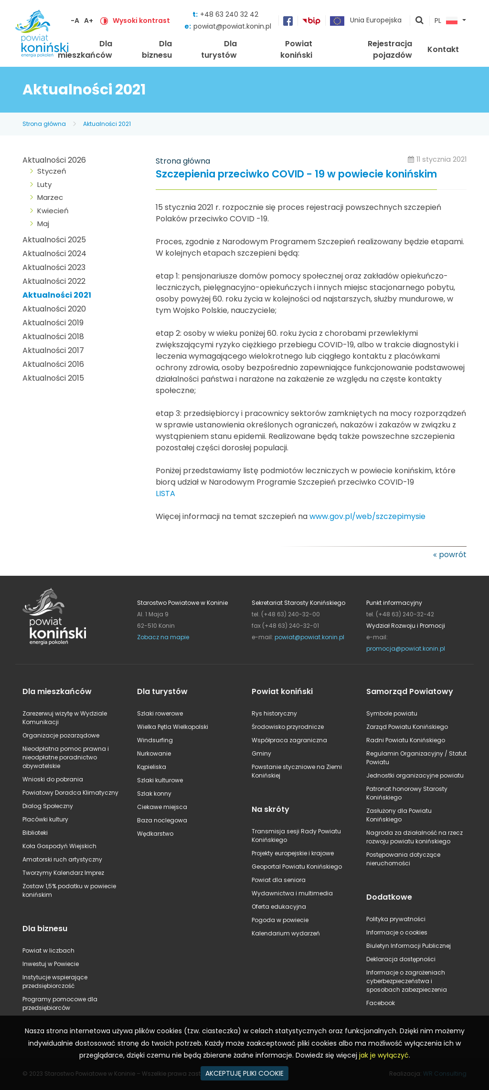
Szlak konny (154, 793)
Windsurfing (155, 740)
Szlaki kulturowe (160, 780)
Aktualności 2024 (54, 253)
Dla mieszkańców (85, 49)
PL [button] (446, 21)
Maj (43, 223)
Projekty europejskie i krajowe (293, 853)
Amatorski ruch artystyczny (62, 859)
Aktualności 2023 (53, 267)
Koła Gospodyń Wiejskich (59, 846)
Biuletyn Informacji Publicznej (408, 946)
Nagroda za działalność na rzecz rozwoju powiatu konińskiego (414, 837)
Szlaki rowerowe (160, 713)
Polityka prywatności (395, 919)
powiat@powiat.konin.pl (232, 26)
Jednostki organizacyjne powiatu (415, 775)
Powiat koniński (296, 49)
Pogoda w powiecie (280, 920)
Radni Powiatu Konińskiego (405, 740)
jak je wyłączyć (384, 1055)
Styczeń (51, 171)
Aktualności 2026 (54, 160)
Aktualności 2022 (53, 281)
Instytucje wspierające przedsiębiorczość (54, 981)
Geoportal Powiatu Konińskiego (297, 866)
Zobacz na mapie (163, 637)
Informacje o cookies (396, 932)
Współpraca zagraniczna (289, 740)
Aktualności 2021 (107, 124)
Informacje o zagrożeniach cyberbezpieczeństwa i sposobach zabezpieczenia (406, 981)
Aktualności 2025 (54, 239)
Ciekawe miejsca (162, 807)
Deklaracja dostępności (401, 959)
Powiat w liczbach (48, 950)
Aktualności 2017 (53, 350)
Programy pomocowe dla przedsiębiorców (59, 1003)
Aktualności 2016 (53, 364)
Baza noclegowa (162, 820)
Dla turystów (219, 49)
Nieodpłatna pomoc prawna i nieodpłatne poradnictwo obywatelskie (65, 757)
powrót (453, 554)
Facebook (380, 1003)
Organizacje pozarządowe (60, 735)
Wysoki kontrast (141, 20)
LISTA (165, 493)
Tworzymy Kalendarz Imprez (63, 873)
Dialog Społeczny (47, 806)
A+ (88, 20)
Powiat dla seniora (279, 880)
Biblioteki (35, 833)
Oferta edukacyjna (279, 907)
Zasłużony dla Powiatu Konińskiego (399, 815)
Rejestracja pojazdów (390, 49)
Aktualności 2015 (53, 378)
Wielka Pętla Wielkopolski (172, 727)
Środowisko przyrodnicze (288, 727)
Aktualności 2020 (54, 308)
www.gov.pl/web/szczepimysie (367, 516)
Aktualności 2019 (53, 322)
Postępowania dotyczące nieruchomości (403, 859)
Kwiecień (53, 211)
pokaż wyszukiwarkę (420, 21)
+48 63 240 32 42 (229, 14)
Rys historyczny (274, 713)
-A (75, 20)
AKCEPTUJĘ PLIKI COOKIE (244, 1073)
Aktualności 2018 (53, 336)
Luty (44, 184)
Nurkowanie (154, 753)
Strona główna (44, 124)
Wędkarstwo (155, 834)
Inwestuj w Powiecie (50, 964)
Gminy (261, 753)
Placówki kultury (45, 819)
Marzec (50, 197)
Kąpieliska (151, 767)
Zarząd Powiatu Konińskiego (407, 727)
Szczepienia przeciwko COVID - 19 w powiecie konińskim (296, 174)
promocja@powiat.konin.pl (405, 648)
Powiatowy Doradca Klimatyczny (70, 793)
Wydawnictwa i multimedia (292, 893)
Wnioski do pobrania (52, 779)
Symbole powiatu (391, 713)
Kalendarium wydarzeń (286, 933)
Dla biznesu (157, 49)
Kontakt (443, 49)
